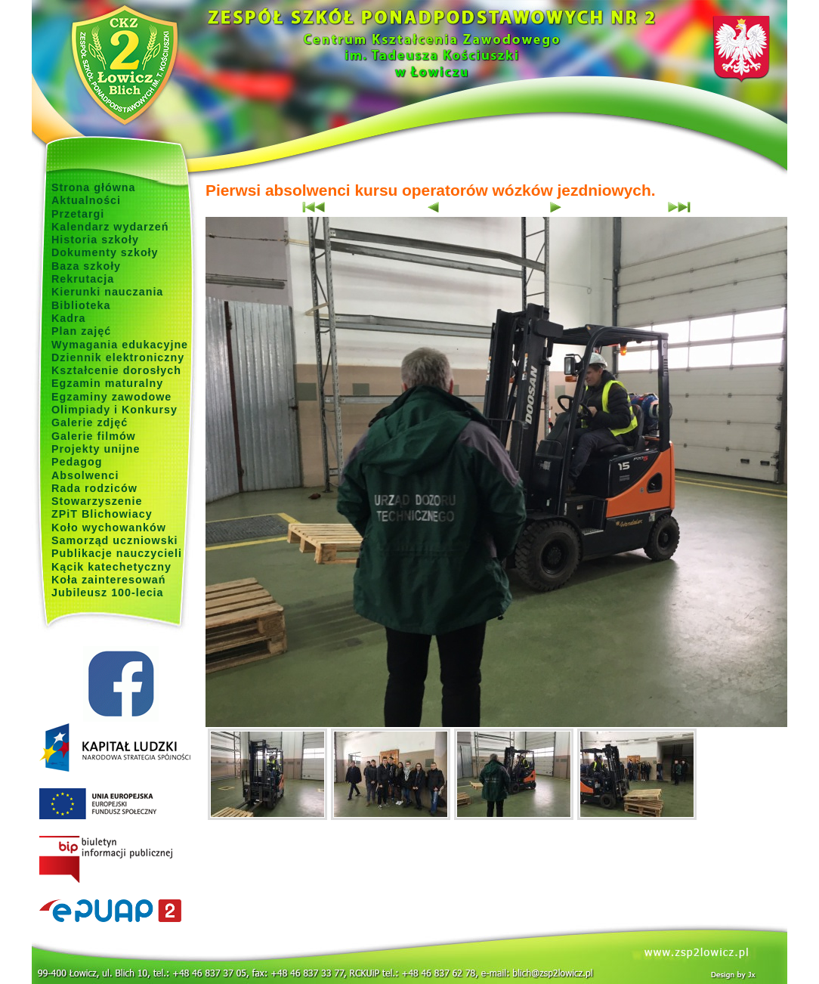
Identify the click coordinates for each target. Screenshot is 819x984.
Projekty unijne (96, 449)
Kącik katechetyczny (111, 567)
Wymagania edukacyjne (119, 345)
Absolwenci (85, 475)
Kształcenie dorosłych (116, 370)
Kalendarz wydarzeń (109, 227)
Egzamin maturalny (107, 383)
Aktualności (86, 200)
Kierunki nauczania (107, 292)
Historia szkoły (95, 240)
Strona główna (93, 187)
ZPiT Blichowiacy (102, 514)
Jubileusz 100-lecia (107, 592)
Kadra (68, 318)
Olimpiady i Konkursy (114, 410)
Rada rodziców (94, 488)
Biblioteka (80, 305)
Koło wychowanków (108, 527)
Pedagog (76, 462)
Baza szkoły (86, 266)
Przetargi (77, 214)
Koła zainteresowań (108, 580)
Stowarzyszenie (97, 501)
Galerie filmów (93, 436)
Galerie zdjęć (89, 422)
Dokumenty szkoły (105, 252)
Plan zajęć (81, 331)
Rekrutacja (82, 279)
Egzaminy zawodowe (111, 397)
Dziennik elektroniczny (117, 357)
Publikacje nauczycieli (116, 553)
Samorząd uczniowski (114, 540)
